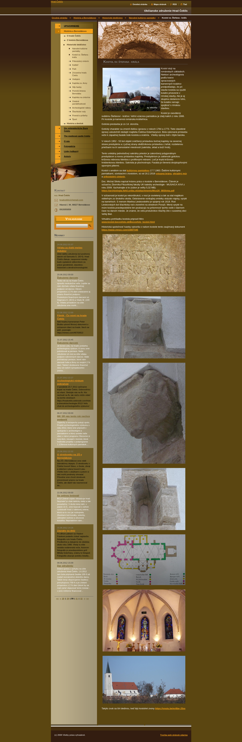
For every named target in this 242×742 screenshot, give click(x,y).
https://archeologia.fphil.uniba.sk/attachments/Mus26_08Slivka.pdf (138, 190)
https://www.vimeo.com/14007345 (120, 230)
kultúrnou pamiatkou (138, 170)
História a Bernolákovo (85, 18)
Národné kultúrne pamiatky (142, 18)
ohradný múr (180, 173)
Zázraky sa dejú (66, 530)
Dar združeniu (65, 565)
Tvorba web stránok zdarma (173, 735)
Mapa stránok (160, 4)
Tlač (185, 4)
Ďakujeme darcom (67, 277)
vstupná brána (163, 173)
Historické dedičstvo (112, 18)
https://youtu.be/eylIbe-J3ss (170, 708)
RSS (175, 4)
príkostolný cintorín (114, 176)
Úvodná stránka (140, 4)
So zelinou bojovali (68, 495)
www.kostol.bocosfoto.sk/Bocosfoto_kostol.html (128, 222)
